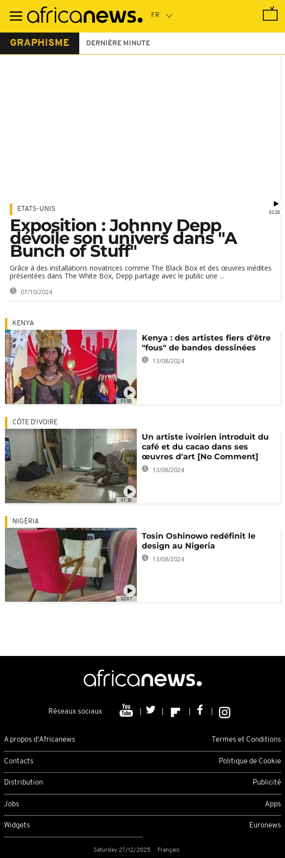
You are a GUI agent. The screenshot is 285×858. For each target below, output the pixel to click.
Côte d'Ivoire (35, 422)
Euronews (265, 825)
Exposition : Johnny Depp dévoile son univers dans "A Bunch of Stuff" (123, 238)
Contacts (18, 761)
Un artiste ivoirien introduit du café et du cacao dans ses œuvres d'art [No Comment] (205, 446)
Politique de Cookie (250, 761)
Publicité (267, 783)
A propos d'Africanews (39, 740)
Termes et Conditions (246, 740)
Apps (273, 804)
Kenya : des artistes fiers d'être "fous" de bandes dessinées (206, 342)
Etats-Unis (36, 209)
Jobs (11, 804)
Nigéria (25, 521)
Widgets (17, 825)
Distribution (23, 783)
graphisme (39, 43)
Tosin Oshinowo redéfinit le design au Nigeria (198, 540)
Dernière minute (118, 43)
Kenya (23, 323)
